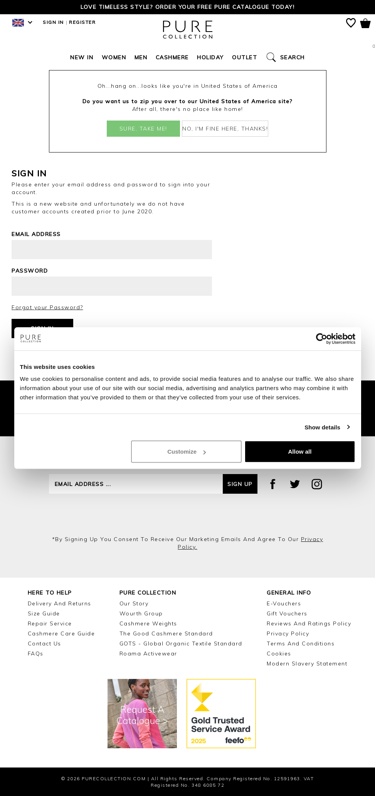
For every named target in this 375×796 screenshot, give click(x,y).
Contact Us (44, 643)
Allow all (300, 451)
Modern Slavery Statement (307, 663)
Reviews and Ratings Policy (309, 623)
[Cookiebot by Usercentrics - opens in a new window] (321, 338)
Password (30, 270)
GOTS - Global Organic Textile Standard (180, 643)
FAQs (36, 653)
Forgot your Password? (47, 307)
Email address (36, 234)
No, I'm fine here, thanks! (225, 128)
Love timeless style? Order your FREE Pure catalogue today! (187, 6)
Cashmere (172, 57)
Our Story (134, 603)
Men (141, 57)
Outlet (244, 57)
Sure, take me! (143, 128)
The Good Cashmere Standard (166, 633)
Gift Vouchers (287, 613)
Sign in (53, 22)
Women (114, 57)
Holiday (210, 57)
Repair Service (50, 623)
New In (81, 57)
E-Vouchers (284, 603)
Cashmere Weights (148, 623)
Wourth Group (141, 613)
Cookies (279, 653)
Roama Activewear (148, 653)
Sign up (240, 484)
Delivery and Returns (59, 603)
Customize (186, 451)
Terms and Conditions (301, 643)
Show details (322, 427)
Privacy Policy (288, 633)
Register (82, 22)
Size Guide (44, 613)
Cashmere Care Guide (61, 633)
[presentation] (187, 514)
